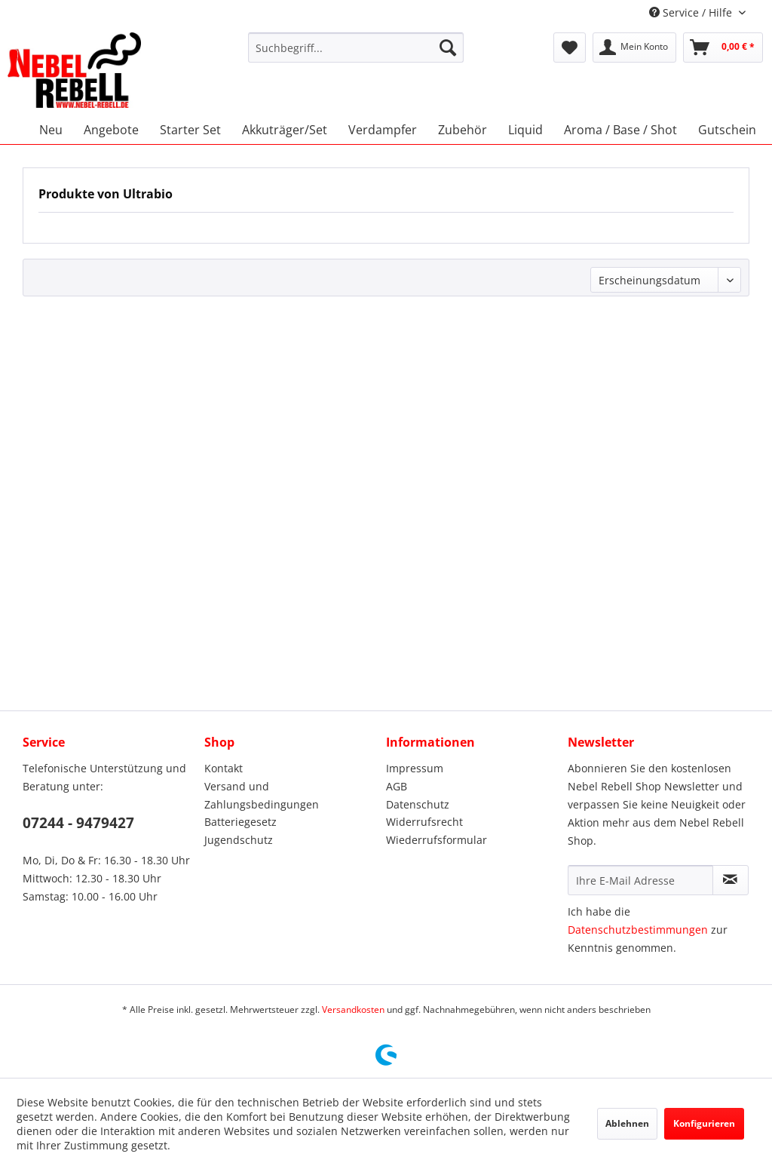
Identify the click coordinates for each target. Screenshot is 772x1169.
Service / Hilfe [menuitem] (692, 12)
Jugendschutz (238, 840)
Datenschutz (417, 804)
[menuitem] (356, 47)
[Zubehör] (462, 129)
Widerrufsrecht (424, 822)
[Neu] (51, 129)
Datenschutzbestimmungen (638, 929)
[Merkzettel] (569, 47)
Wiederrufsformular (436, 840)
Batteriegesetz (240, 822)
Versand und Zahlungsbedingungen (261, 795)
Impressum (414, 768)
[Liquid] (525, 129)
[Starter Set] (190, 129)
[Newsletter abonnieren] (730, 880)
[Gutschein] (727, 129)
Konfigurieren (704, 1123)
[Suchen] (448, 47)
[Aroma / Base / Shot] (620, 129)
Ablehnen (627, 1123)
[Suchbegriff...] (356, 47)
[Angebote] (111, 129)
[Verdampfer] (382, 129)
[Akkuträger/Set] (284, 129)
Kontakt (223, 768)
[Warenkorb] (723, 47)
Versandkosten (353, 1009)
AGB (396, 786)
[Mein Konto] (634, 47)
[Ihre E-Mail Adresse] (640, 880)
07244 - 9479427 (78, 823)
